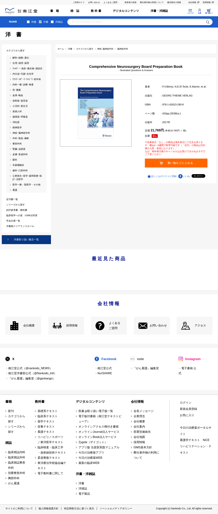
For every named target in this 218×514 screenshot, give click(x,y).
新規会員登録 (188, 408)
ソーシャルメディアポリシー (116, 508)
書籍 (8, 401)
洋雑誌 (59, 21)
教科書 (40, 401)
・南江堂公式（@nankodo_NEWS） (28, 368)
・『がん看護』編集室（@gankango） (30, 378)
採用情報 (207, 2)
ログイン (185, 402)
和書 (33, 21)
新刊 (11, 411)
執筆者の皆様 (130, 2)
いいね (186, 176)
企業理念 (139, 416)
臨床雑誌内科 (16, 452)
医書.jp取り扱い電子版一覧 (96, 411)
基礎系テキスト (48, 411)
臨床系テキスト (48, 416)
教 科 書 (96, 10)
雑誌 (8, 443)
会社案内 (139, 426)
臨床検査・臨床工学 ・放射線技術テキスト (52, 450)
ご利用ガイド (79, 2)
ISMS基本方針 (143, 447)
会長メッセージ (144, 411)
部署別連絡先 (142, 431)
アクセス (200, 325)
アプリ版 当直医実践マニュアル (99, 447)
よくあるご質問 (110, 2)
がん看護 (13, 483)
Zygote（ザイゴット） (93, 442)
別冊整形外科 (16, 472)
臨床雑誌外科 (16, 457)
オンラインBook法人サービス (97, 436)
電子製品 (84, 493)
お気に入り (187, 415)
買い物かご (209, 13)
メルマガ (190, 13)
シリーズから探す (16, 429)
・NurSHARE (103, 373)
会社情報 (192, 2)
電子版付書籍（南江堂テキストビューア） (100, 419)
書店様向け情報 (174, 2)
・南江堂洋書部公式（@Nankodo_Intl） (31, 373)
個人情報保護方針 (48, 508)
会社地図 (139, 436)
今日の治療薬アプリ (91, 452)
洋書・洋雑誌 (159, 10)
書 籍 (54, 10)
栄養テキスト (46, 426)
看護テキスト (46, 431)
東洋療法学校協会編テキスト (52, 465)
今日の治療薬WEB (90, 457)
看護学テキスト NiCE (194, 440)
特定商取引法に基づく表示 (79, 508)
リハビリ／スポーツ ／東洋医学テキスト (50, 439)
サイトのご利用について (19, 508)
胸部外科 (13, 478)
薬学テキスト (46, 421)
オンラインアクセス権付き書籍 (99, 426)
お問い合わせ (94, 2)
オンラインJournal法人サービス (99, 431)
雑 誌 (74, 10)
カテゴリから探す (16, 419)
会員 (199, 13)
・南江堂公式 (103, 368)
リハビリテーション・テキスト (195, 449)
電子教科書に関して (50, 473)
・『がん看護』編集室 (144, 368)
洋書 (45, 21)
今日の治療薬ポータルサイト (195, 430)
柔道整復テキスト (49, 457)
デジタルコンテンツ (126, 10)
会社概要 (29, 325)
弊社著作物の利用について (152, 2)
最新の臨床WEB (89, 462)
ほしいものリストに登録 (164, 176)
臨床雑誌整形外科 (16, 465)
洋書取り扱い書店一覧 (26, 239)
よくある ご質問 (114, 325)
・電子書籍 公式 (187, 371)
